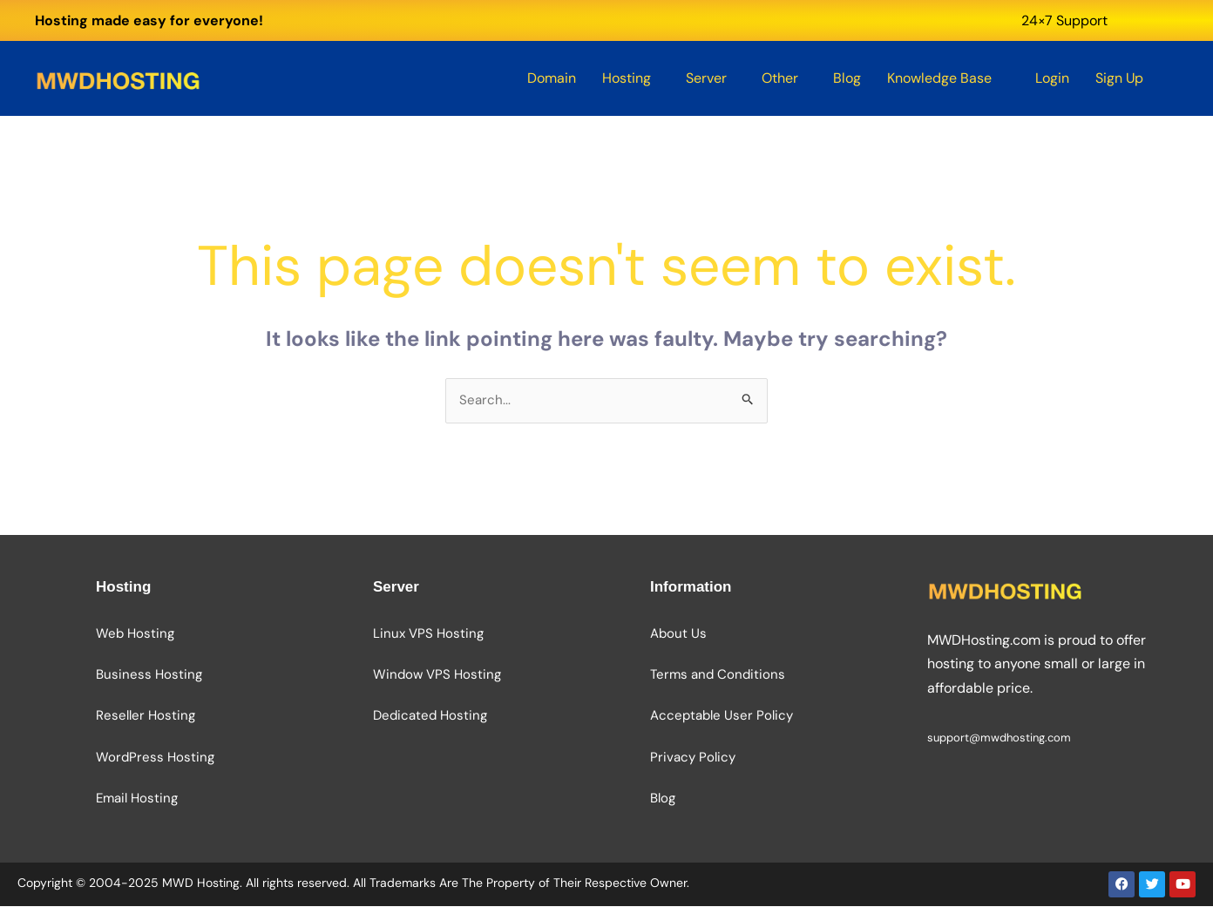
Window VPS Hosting (437, 676)
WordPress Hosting (155, 758)
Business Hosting (149, 676)
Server (706, 78)
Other (780, 78)
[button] (631, 78)
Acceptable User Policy (721, 717)
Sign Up (1119, 78)
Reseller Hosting (145, 717)
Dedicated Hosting (430, 717)
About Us (678, 635)
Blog (847, 78)
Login (1052, 78)
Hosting (626, 78)
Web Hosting (135, 635)
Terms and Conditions (717, 676)
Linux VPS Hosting (428, 635)
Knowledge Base (939, 78)
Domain (551, 78)
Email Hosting (137, 799)
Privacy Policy (692, 758)
